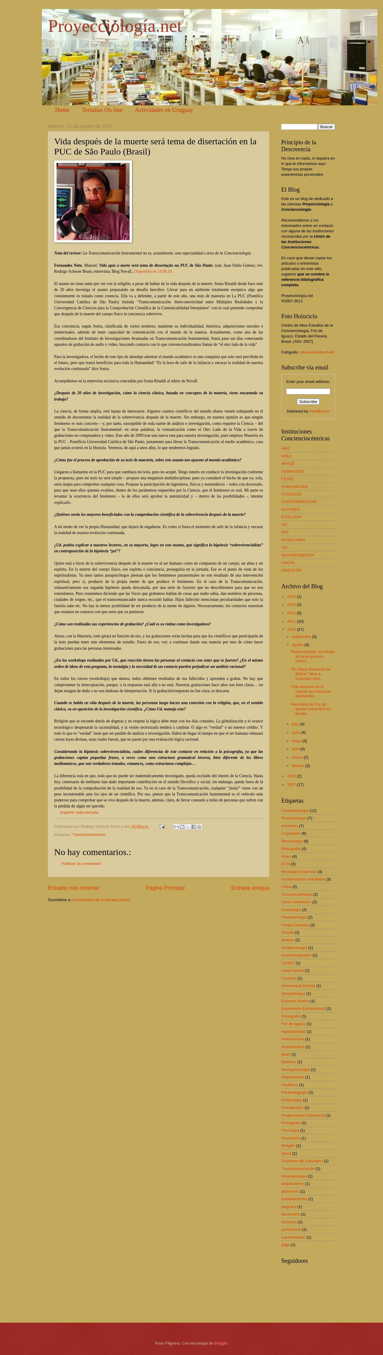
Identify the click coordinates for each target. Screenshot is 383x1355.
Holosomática (293, 1047)
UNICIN (287, 562)
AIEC (285, 448)
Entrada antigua (250, 888)
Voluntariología (294, 1176)
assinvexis (290, 1191)
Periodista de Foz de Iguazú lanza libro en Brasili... (311, 709)
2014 (292, 596)
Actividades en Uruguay (164, 110)
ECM (285, 864)
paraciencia (291, 1229)
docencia (289, 1222)
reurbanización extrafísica (303, 879)
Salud (286, 1153)
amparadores (292, 1183)
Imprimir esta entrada (79, 812)
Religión (288, 1145)
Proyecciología (293, 818)
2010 (292, 629)
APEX (286, 456)
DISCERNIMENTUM (299, 501)
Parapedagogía (294, 1092)
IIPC (285, 532)
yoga (285, 1244)
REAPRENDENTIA (297, 555)
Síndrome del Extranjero (302, 1161)
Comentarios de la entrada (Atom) (101, 900)
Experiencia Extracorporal (303, 1008)
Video (286, 856)
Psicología (290, 1130)
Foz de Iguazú (293, 1023)
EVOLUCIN (291, 517)
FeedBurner (319, 411)
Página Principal (165, 888)
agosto (298, 644)
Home (62, 110)
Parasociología (294, 917)
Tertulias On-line (102, 110)
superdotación (293, 1237)
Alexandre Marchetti (317, 352)
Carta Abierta (292, 970)
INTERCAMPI (293, 540)
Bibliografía (290, 848)
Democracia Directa (298, 985)
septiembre (302, 636)
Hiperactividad (293, 1031)
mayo (297, 741)
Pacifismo (289, 1085)
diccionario (290, 1214)
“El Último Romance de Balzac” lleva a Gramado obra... (310, 674)
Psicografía (290, 1123)
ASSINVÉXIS (292, 471)
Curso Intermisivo (296, 902)
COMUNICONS (294, 486)
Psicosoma (290, 1138)
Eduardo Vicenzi (295, 1001)
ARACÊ (287, 463)
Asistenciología (294, 947)
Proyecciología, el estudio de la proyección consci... (313, 656)
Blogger (220, 1343)
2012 (292, 613)
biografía (288, 1206)
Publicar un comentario (81, 863)
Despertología (293, 993)
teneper (287, 940)
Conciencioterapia (296, 894)
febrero (298, 765)
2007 (292, 784)
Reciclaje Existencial (298, 871)
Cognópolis (290, 833)
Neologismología (295, 1069)
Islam (286, 1054)
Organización (292, 1077)
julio (296, 724)
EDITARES (290, 509)
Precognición (292, 1107)
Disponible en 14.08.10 (153, 271)
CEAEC (287, 479)
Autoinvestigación (296, 955)
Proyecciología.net (115, 26)
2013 (292, 604)
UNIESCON (291, 570)
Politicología (291, 1100)
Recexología (292, 841)
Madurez (288, 1062)
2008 (292, 776)
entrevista (289, 826)
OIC (284, 547)
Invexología (291, 909)
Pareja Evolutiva (295, 925)
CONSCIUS (291, 494)
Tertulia (287, 932)
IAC (284, 524)
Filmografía (290, 1016)
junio (296, 732)
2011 (292, 621)
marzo (297, 757)
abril (296, 749)
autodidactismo (294, 1199)
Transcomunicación (89, 834)
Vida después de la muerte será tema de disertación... (311, 691)
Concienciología (295, 810)
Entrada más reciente (73, 888)
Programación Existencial (303, 1115)
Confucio (289, 978)
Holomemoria (292, 1039)
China (286, 886)
